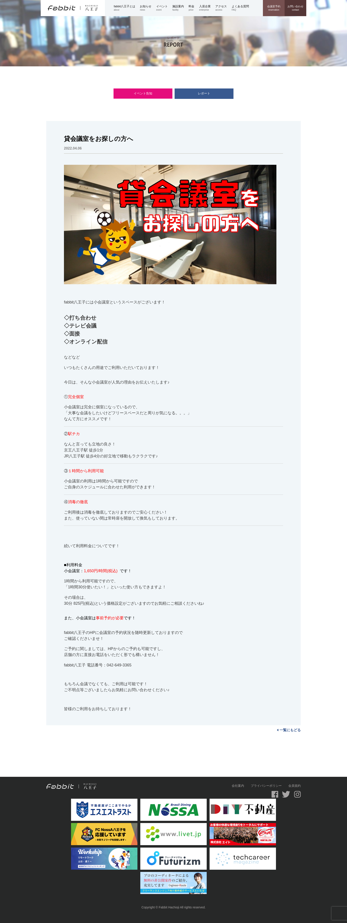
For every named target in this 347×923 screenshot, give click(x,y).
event (164, 8)
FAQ (243, 8)
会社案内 (238, 785)
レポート (199, 93)
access (223, 8)
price (194, 8)
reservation (274, 8)
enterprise (207, 8)
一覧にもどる (289, 730)
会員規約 (294, 785)
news (148, 8)
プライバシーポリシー (266, 785)
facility (180, 8)
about (127, 8)
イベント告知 (148, 93)
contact (295, 8)
